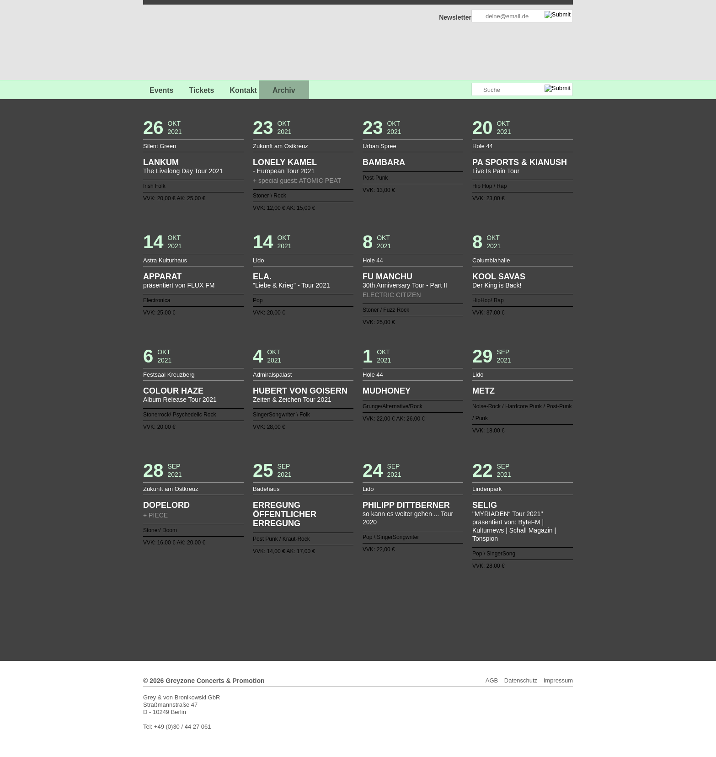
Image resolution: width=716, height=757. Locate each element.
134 (408, 615)
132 (394, 615)
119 (300, 615)
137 (430, 615)
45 (267, 600)
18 (347, 593)
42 (245, 600)
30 (434, 593)
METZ (483, 390)
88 (303, 607)
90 (318, 607)
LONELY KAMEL (285, 162)
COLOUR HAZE (173, 390)
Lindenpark (487, 488)
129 (372, 615)
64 (405, 600)
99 (383, 607)
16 (332, 593)
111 (470, 607)
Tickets (201, 90)
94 (347, 607)
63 (398, 600)
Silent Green (159, 146)
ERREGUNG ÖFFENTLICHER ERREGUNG (284, 514)
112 (478, 607)
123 (328, 615)
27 (412, 593)
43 (253, 600)
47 (281, 600)
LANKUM (161, 162)
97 (369, 607)
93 (339, 607)
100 (391, 607)
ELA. (262, 276)
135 (416, 615)
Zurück (358, 580)
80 (245, 607)
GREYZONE (189, 44)
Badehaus (266, 488)
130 (380, 615)
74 (478, 600)
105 (427, 607)
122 (322, 615)
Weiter (358, 621)
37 (485, 593)
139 (445, 615)
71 (456, 600)
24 (391, 593)
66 (419, 600)
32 (449, 593)
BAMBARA (384, 162)
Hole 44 (482, 146)
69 (441, 600)
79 (238, 607)
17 (339, 593)
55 (339, 600)
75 (485, 600)
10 (289, 593)
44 (259, 600)
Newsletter (455, 17)
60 (376, 600)
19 (354, 593)
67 (427, 600)
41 (238, 600)
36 (478, 593)
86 (289, 607)
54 (332, 600)
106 (434, 607)
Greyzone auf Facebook (439, 89)
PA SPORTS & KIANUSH (519, 162)
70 (449, 600)
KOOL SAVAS (498, 276)
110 (463, 607)
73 (470, 600)
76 (492, 600)
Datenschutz (520, 680)
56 (347, 600)
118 (292, 615)
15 (325, 593)
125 (343, 615)
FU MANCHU (387, 276)
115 (270, 615)
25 (398, 593)
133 (401, 615)
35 (470, 593)
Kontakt (243, 90)
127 (358, 615)
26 (405, 593)
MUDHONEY (387, 390)
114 (492, 607)
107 (441, 607)
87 (296, 607)
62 (391, 600)
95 (354, 607)
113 (485, 607)
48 (289, 600)
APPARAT (162, 276)
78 (231, 607)
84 (274, 607)
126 (350, 615)
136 (423, 615)
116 (278, 615)
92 (332, 607)
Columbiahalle (491, 260)
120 (307, 615)
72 (463, 600)
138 (438, 615)
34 (463, 593)
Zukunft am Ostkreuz (280, 146)
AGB (492, 680)
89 (311, 607)
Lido (258, 260)
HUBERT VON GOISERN (300, 390)
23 (383, 593)
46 (274, 600)
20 (361, 593)
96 (361, 607)
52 (318, 600)
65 (412, 600)
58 (361, 600)
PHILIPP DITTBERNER (406, 505)
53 (325, 600)
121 (314, 615)
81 (253, 607)
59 (369, 600)
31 (441, 593)
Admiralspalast (272, 374)
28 (419, 593)
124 (336, 615)
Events (161, 90)
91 (325, 607)
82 (259, 607)
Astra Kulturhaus (165, 260)
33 (456, 593)
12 (303, 593)
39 (223, 600)
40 (231, 600)
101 (398, 607)
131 (387, 615)
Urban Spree (379, 146)
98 (376, 607)
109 (456, 607)
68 (434, 600)
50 (303, 600)
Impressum (558, 680)
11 (296, 593)
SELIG (484, 505)
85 (281, 607)
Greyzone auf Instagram (464, 89)
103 (412, 607)
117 (285, 615)
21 (369, 593)
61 (383, 600)
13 (311, 593)
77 (223, 607)
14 (318, 593)
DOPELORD (166, 505)
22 (376, 593)
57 (354, 600)
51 (311, 600)
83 (267, 607)
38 (492, 593)
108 (449, 607)
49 (296, 600)
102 (405, 607)
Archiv (284, 90)
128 (365, 615)
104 (419, 607)
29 (427, 593)
